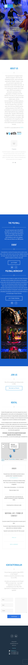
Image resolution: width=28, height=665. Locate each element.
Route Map (14, 648)
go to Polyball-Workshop (14, 298)
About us (14, 29)
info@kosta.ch (13, 650)
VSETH (21, 127)
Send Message (14, 616)
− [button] (3, 447)
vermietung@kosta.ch (14, 477)
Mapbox (2, 460)
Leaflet (2, 459)
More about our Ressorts (14, 388)
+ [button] (3, 444)
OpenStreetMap (12, 459)
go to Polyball (14, 262)
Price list (14, 537)
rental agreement (14, 544)
